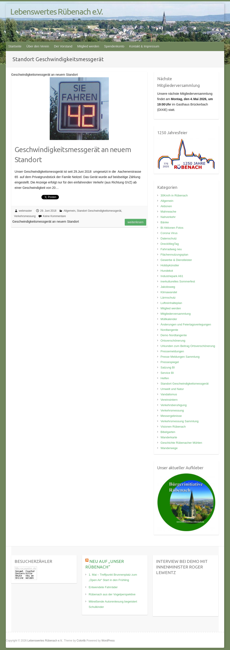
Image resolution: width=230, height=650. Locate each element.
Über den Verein (37, 46)
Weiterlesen (136, 222)
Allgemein (69, 210)
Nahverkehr (168, 217)
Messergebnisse (171, 416)
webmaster (25, 210)
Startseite (14, 46)
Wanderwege (169, 448)
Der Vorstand (63, 46)
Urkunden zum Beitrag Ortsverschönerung (188, 346)
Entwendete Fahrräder (103, 587)
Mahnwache (168, 211)
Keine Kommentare (54, 216)
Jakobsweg (168, 286)
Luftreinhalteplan (171, 303)
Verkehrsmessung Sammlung (180, 421)
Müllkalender (169, 319)
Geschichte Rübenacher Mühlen (181, 442)
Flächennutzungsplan (174, 254)
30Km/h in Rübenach (174, 195)
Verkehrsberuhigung (174, 405)
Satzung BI (168, 367)
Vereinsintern (169, 399)
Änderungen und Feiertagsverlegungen (186, 324)
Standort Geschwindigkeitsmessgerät (99, 210)
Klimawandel (169, 292)
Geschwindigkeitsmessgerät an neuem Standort (73, 154)
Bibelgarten (168, 432)
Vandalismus (169, 394)
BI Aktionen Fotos (172, 227)
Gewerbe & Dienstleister (176, 260)
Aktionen (166, 206)
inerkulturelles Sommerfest (178, 281)
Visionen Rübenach (173, 426)
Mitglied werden (88, 46)
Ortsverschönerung (173, 340)
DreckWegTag (170, 243)
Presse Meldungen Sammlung (180, 356)
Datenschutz (169, 238)
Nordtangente (169, 329)
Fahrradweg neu (171, 249)
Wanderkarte (169, 437)
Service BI (167, 373)
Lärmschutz (168, 297)
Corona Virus (169, 233)
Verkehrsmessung (25, 216)
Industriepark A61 (172, 276)
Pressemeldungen (172, 351)
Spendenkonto (114, 46)
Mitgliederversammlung (176, 313)
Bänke (165, 222)
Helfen (165, 378)
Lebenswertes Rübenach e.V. (56, 11)
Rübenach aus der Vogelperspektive (112, 594)
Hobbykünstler (170, 265)
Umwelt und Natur (172, 389)
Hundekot (167, 270)
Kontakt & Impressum (144, 46)
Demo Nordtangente (174, 335)
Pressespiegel (170, 362)
